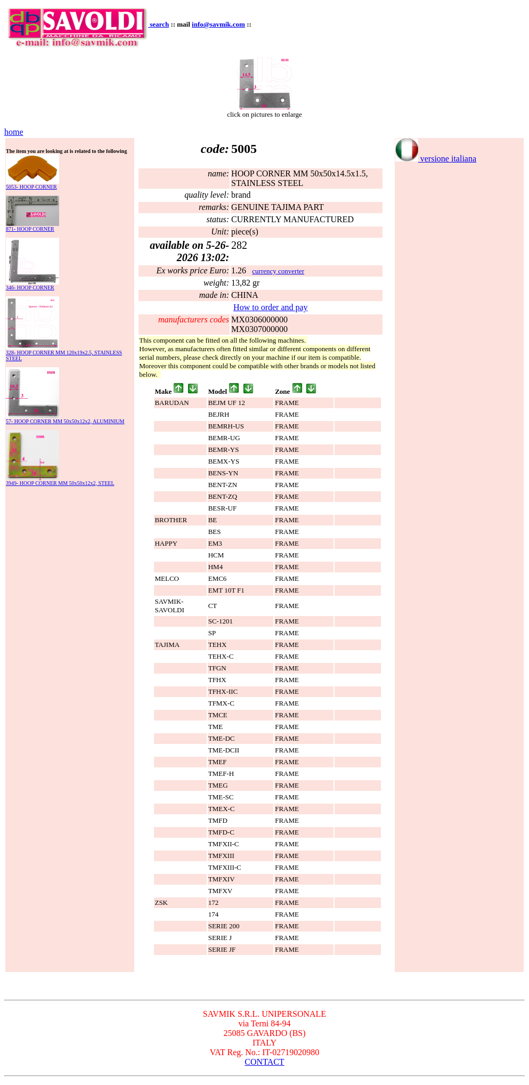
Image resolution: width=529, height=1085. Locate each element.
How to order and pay (270, 307)
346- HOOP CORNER (30, 287)
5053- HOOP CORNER (31, 187)
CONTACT (264, 1061)
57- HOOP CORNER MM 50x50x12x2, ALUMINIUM (65, 421)
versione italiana (435, 158)
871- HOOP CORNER (30, 229)
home (13, 131)
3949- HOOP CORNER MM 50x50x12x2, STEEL (60, 483)
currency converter (278, 271)
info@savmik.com (218, 24)
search (159, 24)
